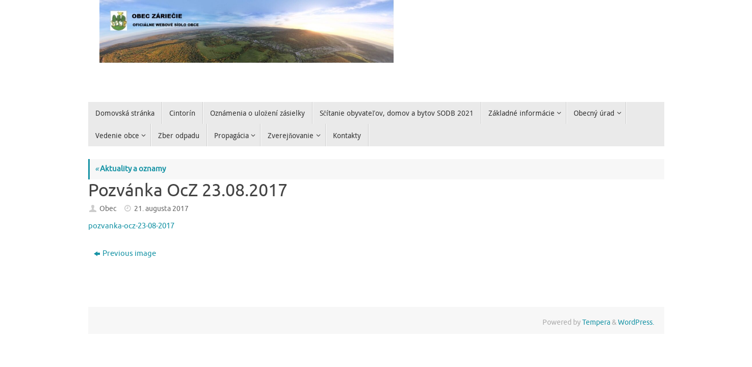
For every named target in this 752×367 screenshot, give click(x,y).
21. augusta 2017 (161, 208)
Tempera (596, 322)
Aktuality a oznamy (130, 169)
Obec (108, 208)
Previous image (125, 253)
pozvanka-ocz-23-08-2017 (131, 226)
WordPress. (636, 322)
